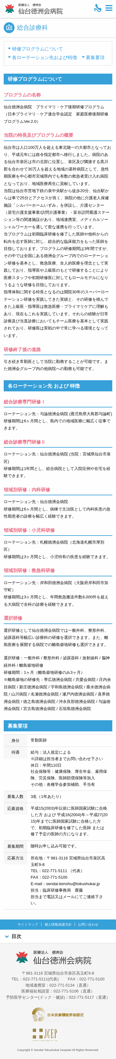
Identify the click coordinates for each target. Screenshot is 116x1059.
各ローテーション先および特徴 (44, 57)
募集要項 (95, 57)
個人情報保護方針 (58, 924)
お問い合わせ (88, 924)
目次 (12, 937)
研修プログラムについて (37, 48)
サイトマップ (28, 924)
